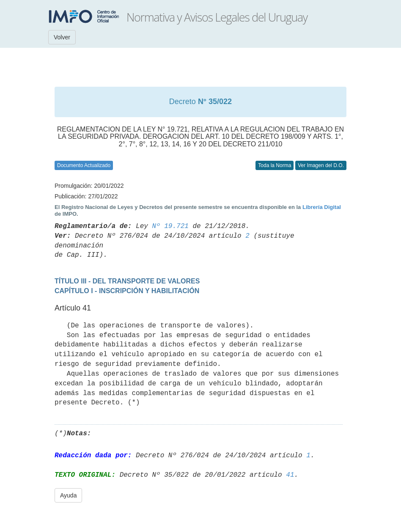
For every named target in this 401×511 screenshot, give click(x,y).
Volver (62, 37)
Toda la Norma (274, 165)
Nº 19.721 (170, 226)
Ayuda (68, 495)
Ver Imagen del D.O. (321, 165)
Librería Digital (321, 207)
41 (290, 475)
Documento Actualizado (83, 165)
